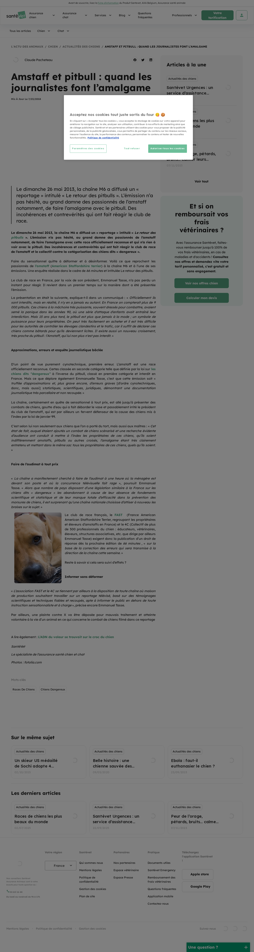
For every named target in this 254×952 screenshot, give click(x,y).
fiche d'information (108, 2)
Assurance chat (75, 15)
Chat (64, 31)
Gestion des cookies (92, 928)
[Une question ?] (218, 947)
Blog (125, 15)
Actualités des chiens (81, 46)
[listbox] (202, 122)
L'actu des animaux (27, 46)
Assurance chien (42, 15)
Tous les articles (20, 31)
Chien (44, 31)
